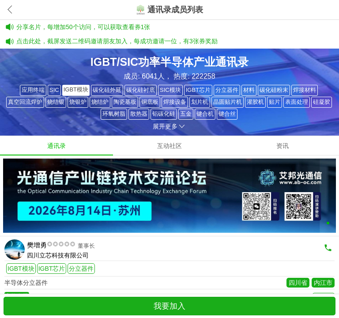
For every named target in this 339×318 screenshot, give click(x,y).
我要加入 (169, 306)
